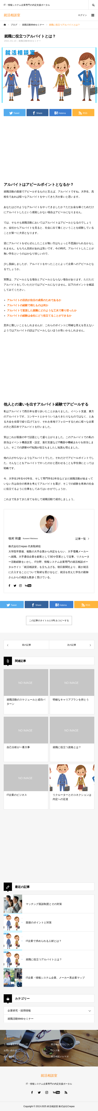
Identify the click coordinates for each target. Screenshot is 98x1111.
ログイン (82, 15)
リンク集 (55, 1050)
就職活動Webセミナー (30, 41)
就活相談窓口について (62, 1044)
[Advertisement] (49, 148)
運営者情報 (9, 1056)
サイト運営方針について (16, 1044)
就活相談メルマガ (60, 1056)
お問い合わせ (10, 1050)
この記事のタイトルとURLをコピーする (49, 620)
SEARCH (93, 4)
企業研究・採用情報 (19, 1010)
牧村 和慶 (14, 538)
